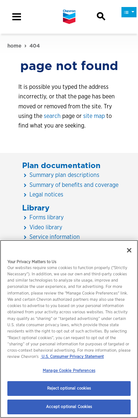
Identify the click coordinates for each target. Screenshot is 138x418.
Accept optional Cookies (69, 406)
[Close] (129, 250)
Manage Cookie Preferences (69, 370)
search (52, 115)
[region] (69, 329)
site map (94, 115)
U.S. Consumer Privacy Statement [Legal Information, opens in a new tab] (72, 356)
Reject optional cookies (69, 388)
